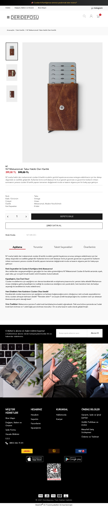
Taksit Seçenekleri (63, 247)
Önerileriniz (89, 247)
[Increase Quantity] (26, 217)
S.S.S (7, 439)
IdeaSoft (39, 505)
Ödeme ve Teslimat (90, 437)
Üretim (7, 8)
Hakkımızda (61, 415)
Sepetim (34, 419)
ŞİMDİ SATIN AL (54, 226)
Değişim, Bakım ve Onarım (24, 8)
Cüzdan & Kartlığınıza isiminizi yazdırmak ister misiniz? (55, 3)
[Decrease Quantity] (8, 217)
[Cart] (98, 16)
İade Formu (10, 430)
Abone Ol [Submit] (95, 333)
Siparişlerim (36, 428)
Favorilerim (36, 424)
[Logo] (25, 17)
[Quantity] (17, 217)
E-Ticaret (48, 505)
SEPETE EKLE (66, 217)
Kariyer (59, 419)
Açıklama (17, 247)
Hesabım (35, 415)
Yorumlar (38, 247)
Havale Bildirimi (12, 434)
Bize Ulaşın (42, 8)
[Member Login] (91, 16)
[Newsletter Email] (79, 333)
